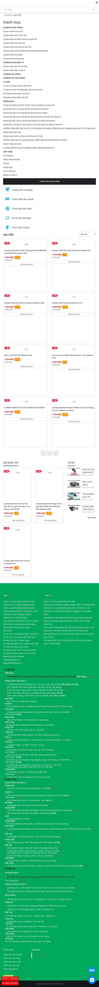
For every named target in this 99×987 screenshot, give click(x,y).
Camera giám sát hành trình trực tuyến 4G (20, 39)
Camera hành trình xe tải (13, 31)
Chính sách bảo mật (11, 965)
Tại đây (90, 677)
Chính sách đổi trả (10, 969)
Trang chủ (8, 15)
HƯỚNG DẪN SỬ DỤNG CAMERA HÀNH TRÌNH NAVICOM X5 (28, 148)
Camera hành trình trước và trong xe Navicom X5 (71, 250)
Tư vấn (6, 82)
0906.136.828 (10, 983)
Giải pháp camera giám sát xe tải (16, 93)
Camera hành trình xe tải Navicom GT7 (67, 303)
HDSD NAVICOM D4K (12, 144)
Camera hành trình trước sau (14, 35)
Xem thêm (92, 518)
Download (8, 101)
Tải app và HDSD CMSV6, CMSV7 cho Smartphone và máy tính (29, 105)
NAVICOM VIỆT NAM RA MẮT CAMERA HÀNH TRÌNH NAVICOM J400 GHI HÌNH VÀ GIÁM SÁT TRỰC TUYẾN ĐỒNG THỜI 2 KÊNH (89, 471)
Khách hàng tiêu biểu (11, 159)
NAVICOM (40, 955)
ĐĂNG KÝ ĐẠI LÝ (10, 175)
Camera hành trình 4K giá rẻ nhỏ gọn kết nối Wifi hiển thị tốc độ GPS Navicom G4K (49, 506)
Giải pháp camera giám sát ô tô (15, 97)
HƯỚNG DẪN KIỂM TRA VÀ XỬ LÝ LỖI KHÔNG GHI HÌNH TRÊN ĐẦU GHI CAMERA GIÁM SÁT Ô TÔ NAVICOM (49, 128)
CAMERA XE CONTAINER (14, 78)
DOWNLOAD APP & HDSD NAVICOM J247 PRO (23, 136)
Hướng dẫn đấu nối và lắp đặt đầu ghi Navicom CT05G (25, 113)
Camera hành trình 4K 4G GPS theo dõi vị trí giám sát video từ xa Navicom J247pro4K (17, 506)
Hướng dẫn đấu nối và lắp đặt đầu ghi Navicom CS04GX (26, 109)
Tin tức (71, 462)
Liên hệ (6, 163)
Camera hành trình (13, 28)
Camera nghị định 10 (13, 62)
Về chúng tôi (8, 156)
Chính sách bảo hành (11, 958)
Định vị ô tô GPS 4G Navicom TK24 (18, 355)
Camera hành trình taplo (13, 55)
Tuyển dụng (8, 167)
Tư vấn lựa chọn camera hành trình (17, 86)
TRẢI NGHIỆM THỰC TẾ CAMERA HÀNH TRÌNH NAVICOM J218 (89, 496)
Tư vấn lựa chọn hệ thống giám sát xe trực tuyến (22, 90)
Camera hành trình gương (13, 59)
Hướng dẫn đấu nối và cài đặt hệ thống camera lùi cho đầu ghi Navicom (32, 117)
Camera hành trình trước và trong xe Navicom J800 (24, 303)
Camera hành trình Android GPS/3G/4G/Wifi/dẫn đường (25, 51)
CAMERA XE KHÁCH (12, 74)
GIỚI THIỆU (8, 152)
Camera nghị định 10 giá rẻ (14, 70)
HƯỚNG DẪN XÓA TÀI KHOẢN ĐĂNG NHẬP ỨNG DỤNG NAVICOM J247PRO (35, 140)
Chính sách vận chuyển (12, 955)
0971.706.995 (10, 978)
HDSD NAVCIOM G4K (12, 132)
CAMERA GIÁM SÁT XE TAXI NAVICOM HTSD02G (25, 408)
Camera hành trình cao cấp (14, 43)
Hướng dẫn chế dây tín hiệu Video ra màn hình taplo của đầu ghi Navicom (33, 125)
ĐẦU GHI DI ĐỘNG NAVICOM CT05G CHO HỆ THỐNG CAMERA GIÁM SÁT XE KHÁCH (89, 483)
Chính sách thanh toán (12, 962)
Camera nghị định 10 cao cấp (15, 66)
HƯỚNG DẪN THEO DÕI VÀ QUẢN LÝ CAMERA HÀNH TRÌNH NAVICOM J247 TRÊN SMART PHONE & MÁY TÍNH (89, 508)
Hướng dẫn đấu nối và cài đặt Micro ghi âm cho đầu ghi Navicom (29, 121)
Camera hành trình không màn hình (17, 47)
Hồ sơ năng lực (9, 171)
